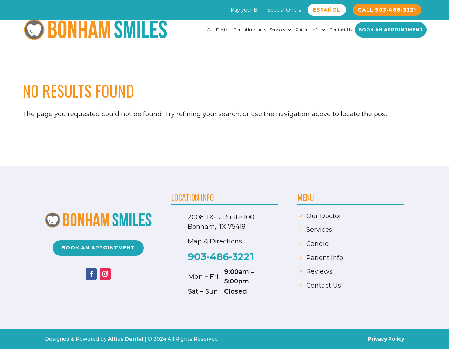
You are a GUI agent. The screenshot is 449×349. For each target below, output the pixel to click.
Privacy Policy (386, 339)
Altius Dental (125, 339)
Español (327, 10)
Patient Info (307, 29)
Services (277, 29)
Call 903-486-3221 (387, 10)
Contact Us (340, 29)
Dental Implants (249, 29)
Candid (317, 244)
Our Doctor (218, 29)
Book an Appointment (390, 29)
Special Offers (284, 10)
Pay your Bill (245, 10)
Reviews (319, 271)
